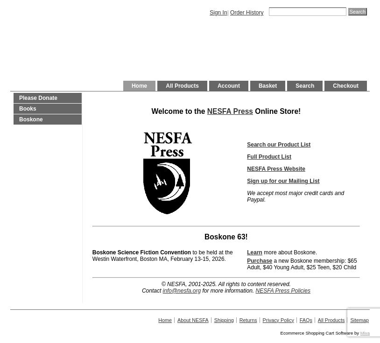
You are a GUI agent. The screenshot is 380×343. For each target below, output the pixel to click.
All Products (182, 86)
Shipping (224, 320)
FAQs (306, 320)
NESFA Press (230, 111)
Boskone (31, 119)
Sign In (218, 12)
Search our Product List (278, 144)
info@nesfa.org (182, 290)
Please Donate (38, 98)
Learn (254, 252)
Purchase (259, 261)
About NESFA (193, 320)
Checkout (346, 86)
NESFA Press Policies (283, 290)
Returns (248, 320)
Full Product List (269, 157)
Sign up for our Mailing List (283, 181)
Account (229, 86)
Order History (246, 12)
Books (27, 108)
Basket (268, 86)
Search (305, 86)
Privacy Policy (278, 320)
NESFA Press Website (276, 169)
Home (139, 86)
